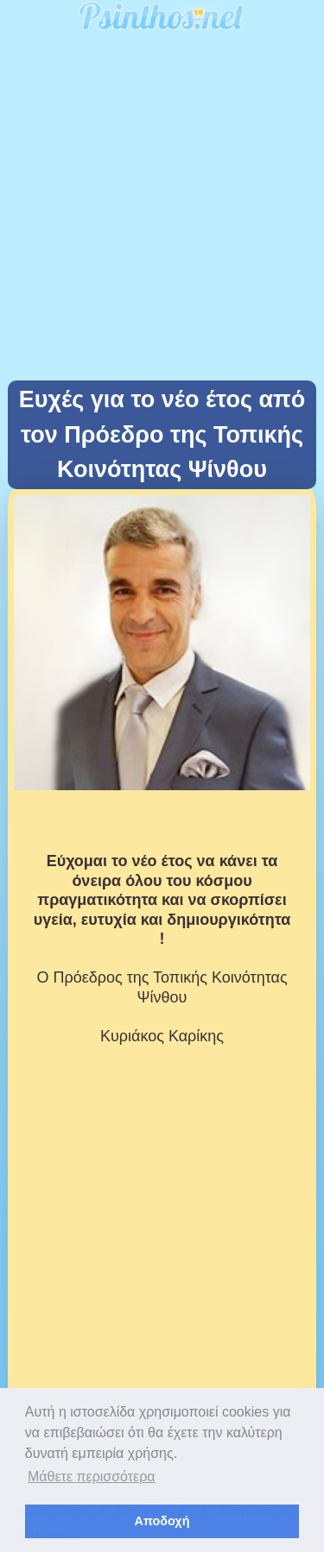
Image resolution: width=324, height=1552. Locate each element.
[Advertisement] (162, 210)
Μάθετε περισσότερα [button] (92, 1476)
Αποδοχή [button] (162, 1521)
